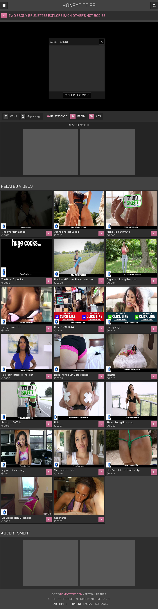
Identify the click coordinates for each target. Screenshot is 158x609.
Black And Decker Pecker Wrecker (74, 279)
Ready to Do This (11, 422)
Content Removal (82, 604)
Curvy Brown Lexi (11, 327)
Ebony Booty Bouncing (120, 422)
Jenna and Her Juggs (66, 231)
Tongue (111, 374)
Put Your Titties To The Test (17, 374)
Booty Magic (114, 327)
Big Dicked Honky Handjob (16, 517)
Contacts (101, 604)
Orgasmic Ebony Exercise (122, 279)
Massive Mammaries (13, 231)
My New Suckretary (12, 470)
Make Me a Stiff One (118, 231)
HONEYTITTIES (79, 5)
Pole (56, 422)
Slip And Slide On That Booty (123, 470)
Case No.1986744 (64, 327)
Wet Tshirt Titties (64, 470)
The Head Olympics (12, 279)
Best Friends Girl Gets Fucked (71, 374)
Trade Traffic (59, 604)
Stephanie (60, 517)
